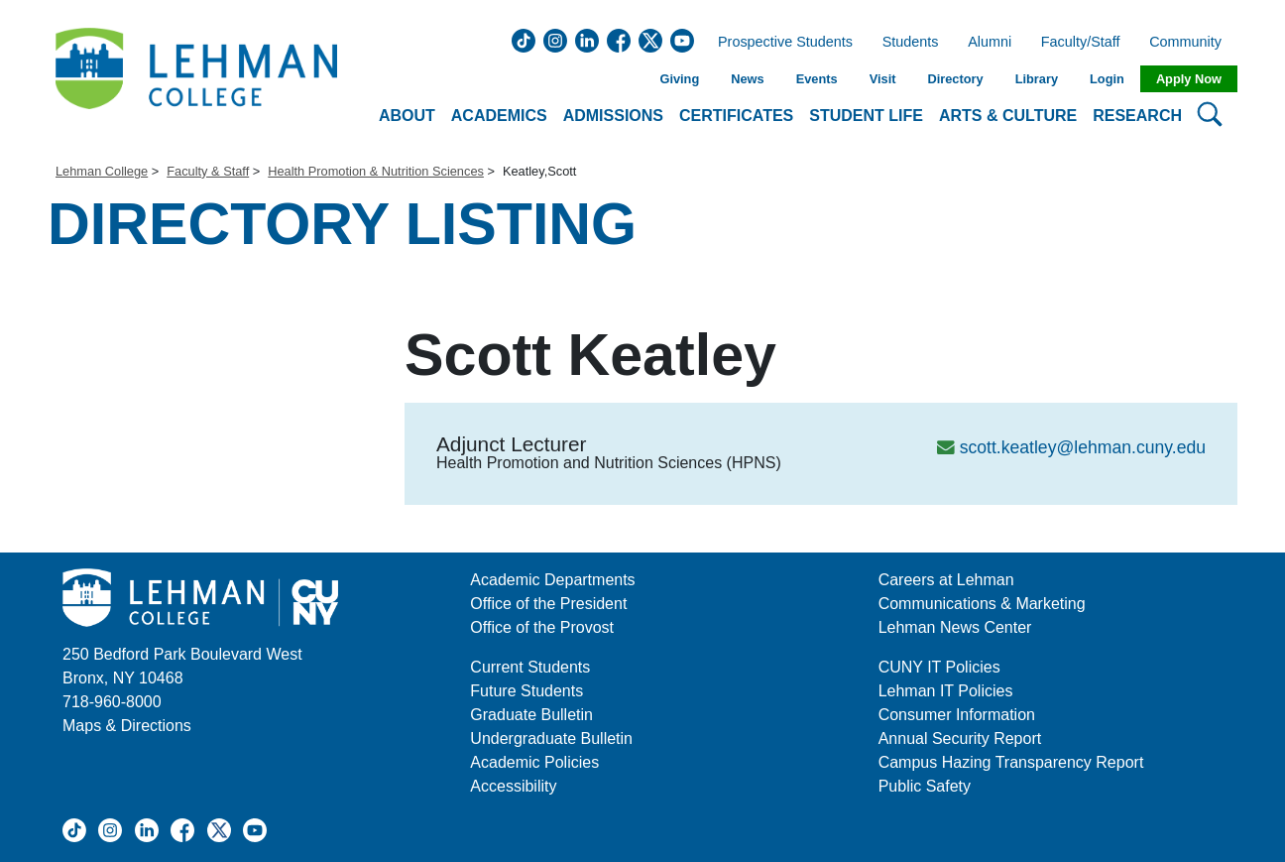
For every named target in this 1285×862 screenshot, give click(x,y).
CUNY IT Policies (939, 667)
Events (817, 78)
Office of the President (548, 603)
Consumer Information (956, 714)
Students (910, 43)
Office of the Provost (542, 627)
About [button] (407, 115)
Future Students (526, 690)
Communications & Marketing (982, 603)
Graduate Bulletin (531, 714)
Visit (883, 78)
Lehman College (102, 171)
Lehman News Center (955, 627)
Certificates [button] (736, 115)
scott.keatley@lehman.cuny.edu (1083, 447)
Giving (679, 78)
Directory (955, 78)
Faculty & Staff (208, 171)
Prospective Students (779, 43)
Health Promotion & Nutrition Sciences (376, 171)
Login (1107, 78)
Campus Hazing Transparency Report (1011, 762)
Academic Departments (552, 579)
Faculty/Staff (1080, 43)
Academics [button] (499, 115)
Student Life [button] (866, 115)
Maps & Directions (126, 725)
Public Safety (924, 786)
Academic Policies (534, 762)
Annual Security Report (960, 738)
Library (1036, 78)
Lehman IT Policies (945, 690)
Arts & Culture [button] (1008, 115)
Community (1191, 43)
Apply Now (1189, 78)
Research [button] (1137, 115)
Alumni (989, 43)
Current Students (530, 667)
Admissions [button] (613, 115)
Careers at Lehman (946, 579)
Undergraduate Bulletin (551, 738)
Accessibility (513, 786)
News (747, 78)
